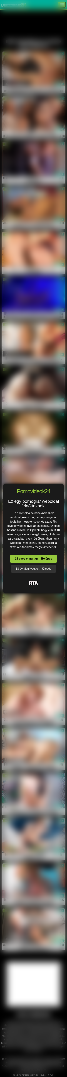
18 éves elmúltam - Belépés (33, 558)
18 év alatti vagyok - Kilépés (33, 568)
